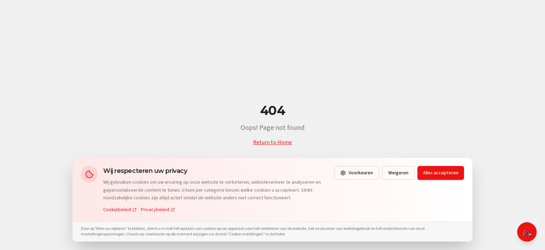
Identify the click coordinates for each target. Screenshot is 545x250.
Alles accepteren (440, 172)
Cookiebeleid (120, 209)
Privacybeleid (158, 209)
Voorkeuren (356, 172)
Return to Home (272, 142)
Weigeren (398, 172)
